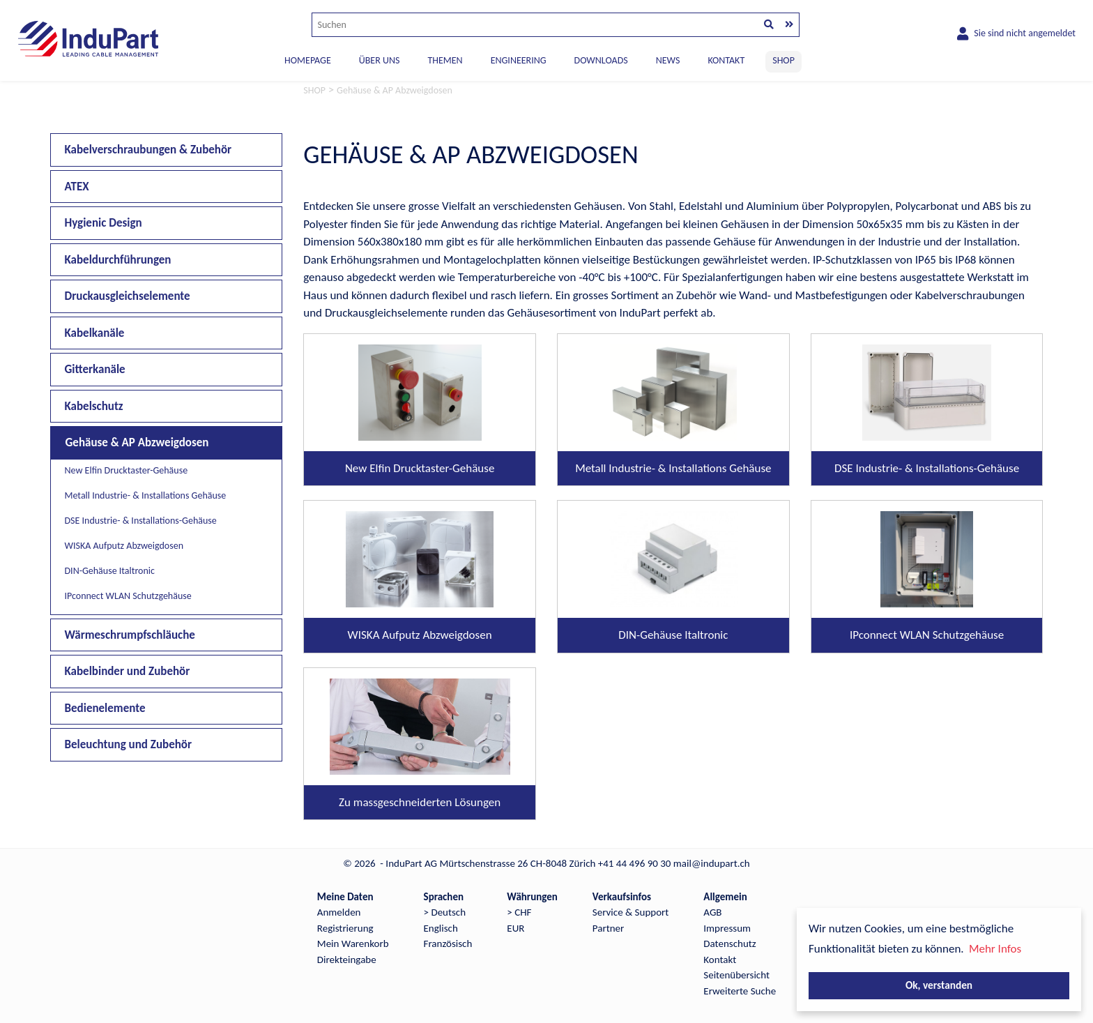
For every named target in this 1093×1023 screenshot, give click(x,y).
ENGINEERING (518, 60)
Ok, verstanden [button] (938, 985)
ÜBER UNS (379, 60)
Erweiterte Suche (739, 991)
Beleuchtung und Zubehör (128, 744)
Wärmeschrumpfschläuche (130, 635)
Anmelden (339, 912)
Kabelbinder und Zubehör (127, 671)
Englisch (441, 928)
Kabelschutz (94, 406)
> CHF (519, 912)
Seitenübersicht (736, 975)
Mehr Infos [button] (995, 948)
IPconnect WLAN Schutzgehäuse (128, 596)
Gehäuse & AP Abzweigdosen (137, 442)
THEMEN (444, 60)
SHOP (783, 60)
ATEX (77, 186)
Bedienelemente (105, 708)
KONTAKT (726, 60)
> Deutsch (445, 912)
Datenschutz (729, 943)
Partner (608, 928)
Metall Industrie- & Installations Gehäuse (146, 495)
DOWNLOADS (601, 60)
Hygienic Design (103, 222)
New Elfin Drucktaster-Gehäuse (126, 470)
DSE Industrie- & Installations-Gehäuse (141, 520)
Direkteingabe (346, 959)
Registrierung (345, 928)
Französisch (448, 943)
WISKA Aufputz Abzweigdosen (124, 546)
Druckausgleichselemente (127, 296)
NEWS (668, 60)
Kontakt (719, 959)
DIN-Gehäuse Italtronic (110, 571)
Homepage (307, 60)
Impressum (727, 928)
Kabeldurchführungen (118, 259)
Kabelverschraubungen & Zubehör (148, 149)
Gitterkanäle (95, 369)
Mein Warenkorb (353, 943)
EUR (515, 928)
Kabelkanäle (95, 333)
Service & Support (630, 912)
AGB (712, 912)
